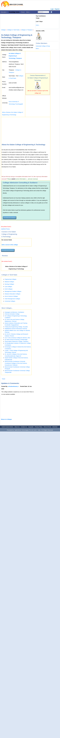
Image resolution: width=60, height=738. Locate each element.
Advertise (54, 427)
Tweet (3, 379)
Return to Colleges (6, 419)
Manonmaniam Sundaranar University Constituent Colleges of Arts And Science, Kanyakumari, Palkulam (16, 363)
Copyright (30, 427)
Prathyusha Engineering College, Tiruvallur (16, 326)
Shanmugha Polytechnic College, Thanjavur (16, 341)
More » (28, 12)
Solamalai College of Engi (43, 46)
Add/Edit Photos (5, 229)
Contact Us (24, 427)
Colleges (3, 29)
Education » (4, 12)
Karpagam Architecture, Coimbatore (14, 312)
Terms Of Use (47, 427)
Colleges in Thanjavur (27, 29)
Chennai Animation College (12, 314)
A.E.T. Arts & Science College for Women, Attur (17, 337)
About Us (17, 427)
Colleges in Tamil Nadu (13, 29)
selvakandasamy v (13, 386)
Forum (23, 12)
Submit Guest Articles (7, 427)
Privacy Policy (38, 427)
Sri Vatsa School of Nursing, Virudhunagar (16, 339)
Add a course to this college (10, 244)
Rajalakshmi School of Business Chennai (16, 328)
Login (52, 9)
